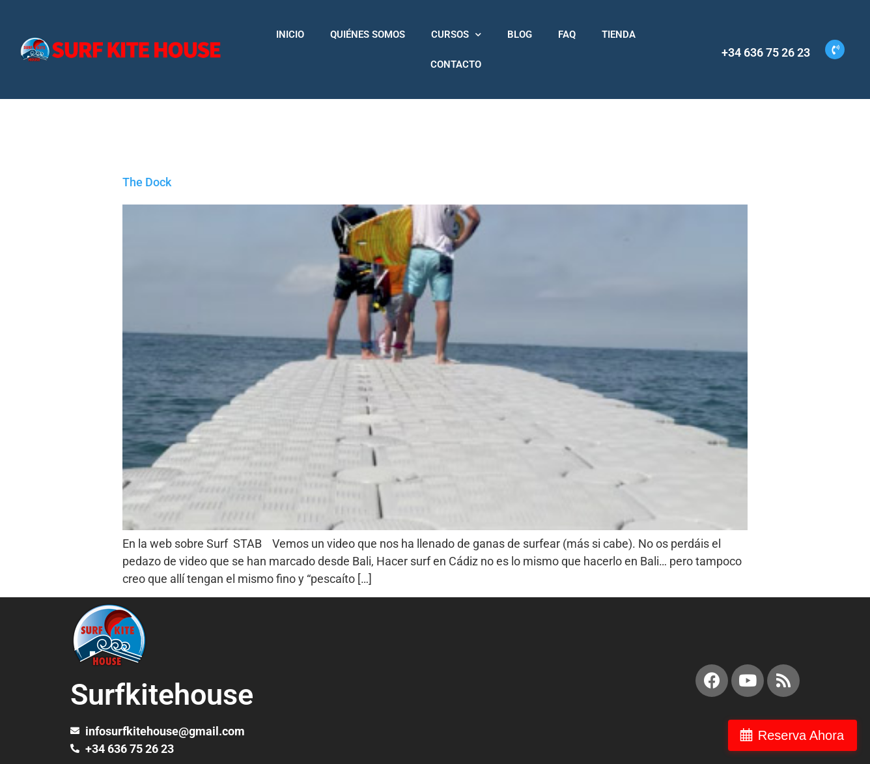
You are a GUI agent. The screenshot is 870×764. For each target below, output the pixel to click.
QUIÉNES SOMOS (367, 34)
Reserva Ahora (801, 735)
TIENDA (619, 34)
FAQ (567, 34)
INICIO (290, 34)
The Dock (146, 182)
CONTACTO (455, 64)
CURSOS (456, 35)
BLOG (519, 34)
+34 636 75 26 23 (766, 52)
